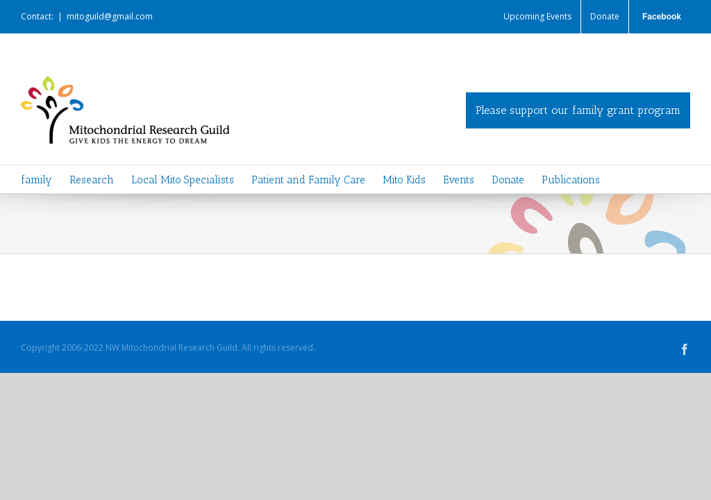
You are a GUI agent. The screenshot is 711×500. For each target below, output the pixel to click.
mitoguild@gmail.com (110, 16)
